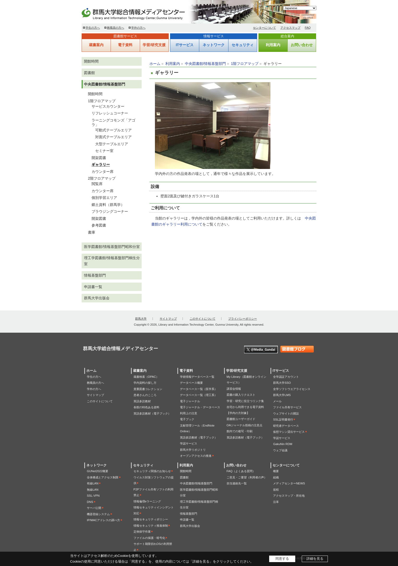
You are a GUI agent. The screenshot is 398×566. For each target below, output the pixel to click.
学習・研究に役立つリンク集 (245, 401)
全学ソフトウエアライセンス (291, 389)
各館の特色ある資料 (146, 407)
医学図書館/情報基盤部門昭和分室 (112, 247)
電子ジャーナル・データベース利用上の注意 (200, 410)
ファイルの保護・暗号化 (149, 537)
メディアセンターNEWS (289, 483)
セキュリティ (243, 45)
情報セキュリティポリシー (151, 519)
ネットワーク (214, 45)
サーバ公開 (94, 507)
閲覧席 (97, 184)
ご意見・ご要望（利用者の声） (247, 477)
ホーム (154, 64)
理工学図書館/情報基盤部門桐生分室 (112, 261)
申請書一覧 (93, 287)
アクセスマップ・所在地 (289, 495)
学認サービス (188, 443)
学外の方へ (138, 27)
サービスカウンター (108, 106)
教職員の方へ (115, 27)
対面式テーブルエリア (113, 137)
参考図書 (99, 225)
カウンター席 (102, 171)
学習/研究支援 (154, 45)
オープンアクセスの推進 (196, 455)
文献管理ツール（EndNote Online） (197, 428)
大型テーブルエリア (111, 144)
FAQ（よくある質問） (241, 471)
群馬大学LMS (282, 395)
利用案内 (273, 45)
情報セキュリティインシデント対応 (154, 510)
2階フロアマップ (102, 178)
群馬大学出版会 (97, 298)
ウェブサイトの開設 (286, 413)
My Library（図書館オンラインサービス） (246, 379)
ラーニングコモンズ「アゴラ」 (113, 122)
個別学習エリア (104, 198)
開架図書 (99, 158)
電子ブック (187, 419)
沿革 (276, 501)
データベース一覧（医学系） (198, 389)
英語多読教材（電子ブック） (152, 413)
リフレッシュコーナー (110, 113)
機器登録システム (98, 514)
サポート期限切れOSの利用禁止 (153, 546)
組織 (276, 477)
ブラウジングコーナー (110, 211)
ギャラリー (101, 164)
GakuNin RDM (282, 444)
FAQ (308, 27)
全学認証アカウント (286, 376)
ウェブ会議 (280, 450)
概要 (276, 471)
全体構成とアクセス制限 (102, 477)
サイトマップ (168, 318)
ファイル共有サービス (287, 407)
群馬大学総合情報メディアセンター (142, 13)
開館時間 (91, 61)
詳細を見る (314, 559)
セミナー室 (104, 151)
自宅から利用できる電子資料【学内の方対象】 (245, 410)
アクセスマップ (290, 27)
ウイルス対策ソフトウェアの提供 (154, 480)
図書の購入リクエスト (241, 394)
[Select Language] (299, 8)
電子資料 (125, 45)
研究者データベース (286, 425)
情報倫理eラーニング (147, 501)
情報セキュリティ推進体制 (151, 525)
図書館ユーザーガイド (241, 419)
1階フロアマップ (244, 64)
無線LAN (92, 489)
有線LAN (92, 483)
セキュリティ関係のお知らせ (152, 471)
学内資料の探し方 (145, 382)
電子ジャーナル (190, 401)
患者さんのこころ (145, 395)
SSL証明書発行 (283, 419)
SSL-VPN (93, 495)
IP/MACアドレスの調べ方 (103, 520)
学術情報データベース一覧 (197, 376)
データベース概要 (191, 382)
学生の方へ (93, 27)
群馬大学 (141, 318)
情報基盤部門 (95, 275)
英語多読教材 (142, 401)
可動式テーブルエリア (113, 130)
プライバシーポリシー (242, 318)
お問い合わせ (302, 45)
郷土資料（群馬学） (108, 205)
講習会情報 (234, 388)
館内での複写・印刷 (239, 431)
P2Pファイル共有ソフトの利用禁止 (154, 492)
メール (277, 401)
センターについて (264, 27)
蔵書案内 (96, 45)
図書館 (89, 73)
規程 (276, 489)
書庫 (91, 232)
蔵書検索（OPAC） (146, 376)
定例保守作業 (142, 531)
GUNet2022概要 (97, 471)
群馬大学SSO (282, 382)
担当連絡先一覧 (237, 483)
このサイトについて (202, 318)
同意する (282, 559)
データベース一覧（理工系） (198, 395)
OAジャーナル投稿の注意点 (244, 425)
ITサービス (185, 45)
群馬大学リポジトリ (193, 449)
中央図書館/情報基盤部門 (205, 64)
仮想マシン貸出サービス (289, 431)
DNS (90, 501)
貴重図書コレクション (148, 389)
